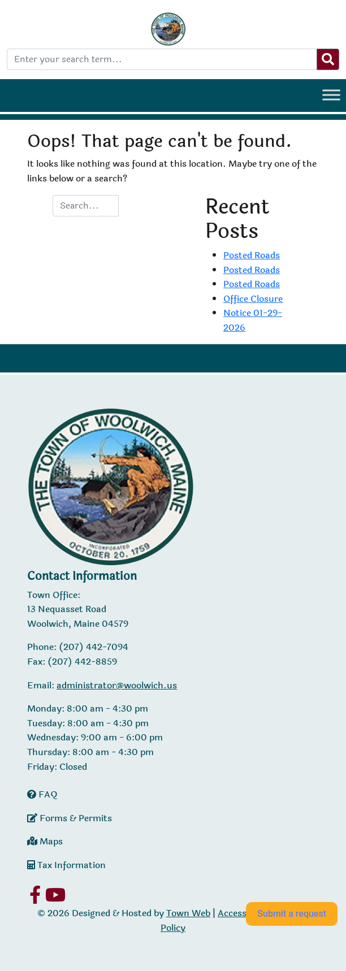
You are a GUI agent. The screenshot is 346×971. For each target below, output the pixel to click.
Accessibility (244, 913)
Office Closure (253, 299)
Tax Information (66, 865)
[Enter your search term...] (162, 59)
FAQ (42, 794)
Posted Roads (251, 255)
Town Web (188, 913)
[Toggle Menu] (331, 94)
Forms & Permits (69, 818)
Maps (45, 841)
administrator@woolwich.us (117, 685)
